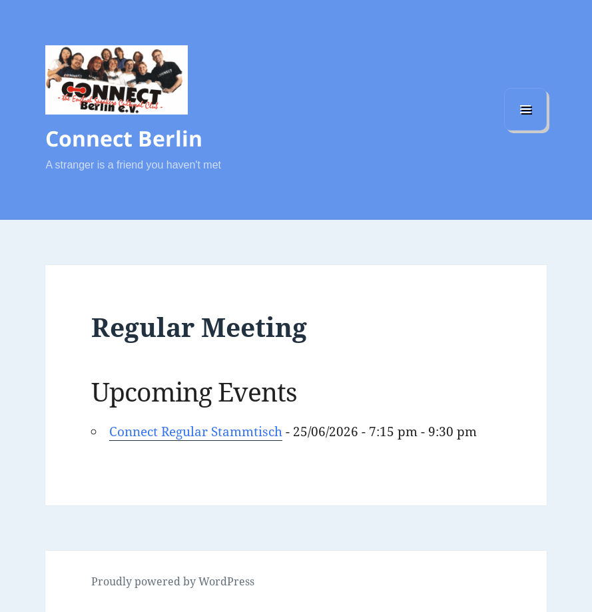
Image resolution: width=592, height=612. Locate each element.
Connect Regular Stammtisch (195, 431)
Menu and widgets (525, 130)
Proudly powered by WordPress (172, 581)
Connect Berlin (123, 138)
